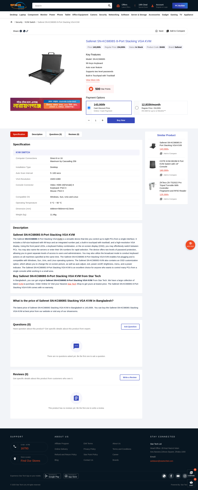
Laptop (22, 15)
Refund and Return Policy (66, 454)
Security (103, 15)
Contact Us (88, 460)
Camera (93, 15)
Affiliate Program (62, 443)
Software (125, 15)
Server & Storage (139, 15)
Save (159, 31)
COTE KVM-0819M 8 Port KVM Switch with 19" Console (171, 164)
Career (116, 454)
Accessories (154, 15)
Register (159, 7)
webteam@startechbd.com (161, 461)
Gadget (165, 15)
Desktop (13, 15)
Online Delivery (61, 449)
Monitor (43, 15)
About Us (117, 443)
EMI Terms (88, 443)
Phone (60, 15)
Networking (114, 15)
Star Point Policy (91, 454)
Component (33, 15)
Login (166, 7)
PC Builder (180, 6)
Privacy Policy (90, 449)
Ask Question (130, 327)
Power (52, 15)
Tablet (67, 15)
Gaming (174, 15)
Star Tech (72, 284)
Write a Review (130, 377)
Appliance (188, 15)
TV (181, 15)
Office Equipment (80, 15)
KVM (60, 239)
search (109, 5)
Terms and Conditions (122, 449)
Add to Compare (175, 31)
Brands (116, 460)
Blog (57, 460)
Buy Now (121, 120)
